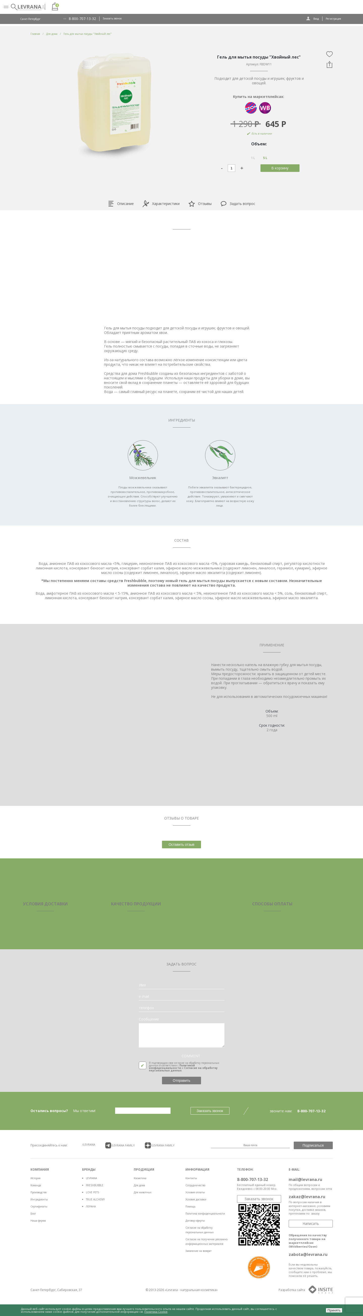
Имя (142, 985)
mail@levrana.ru (305, 1179)
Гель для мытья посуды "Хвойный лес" (87, 34)
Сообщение (149, 1019)
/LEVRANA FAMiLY (120, 1145)
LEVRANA (91, 1178)
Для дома (139, 1185)
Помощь (190, 1206)
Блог (33, 1213)
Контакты (191, 1178)
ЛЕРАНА (91, 1206)
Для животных (142, 1192)
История (35, 1178)
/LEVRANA (88, 1144)
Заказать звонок (112, 18)
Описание (121, 203)
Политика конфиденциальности (205, 1213)
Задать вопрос (237, 203)
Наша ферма (38, 1220)
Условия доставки (195, 1199)
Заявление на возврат (198, 1251)
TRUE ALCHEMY (95, 1199)
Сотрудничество (195, 1185)
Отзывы (200, 204)
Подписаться (313, 1145)
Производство (38, 1192)
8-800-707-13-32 (82, 18)
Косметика (140, 1178)
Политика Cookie (156, 1311)
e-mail (144, 996)
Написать (311, 1223)
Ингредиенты (39, 1199)
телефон (146, 1008)
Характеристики (161, 203)
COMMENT (191, 1056)
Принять (334, 1310)
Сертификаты (38, 1206)
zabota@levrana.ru (308, 1254)
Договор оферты (195, 1220)
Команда (35, 1185)
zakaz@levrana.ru (307, 1196)
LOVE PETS (92, 1192)
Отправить (181, 1080)
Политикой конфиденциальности (172, 1067)
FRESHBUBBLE (94, 1185)
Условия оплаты (195, 1192)
